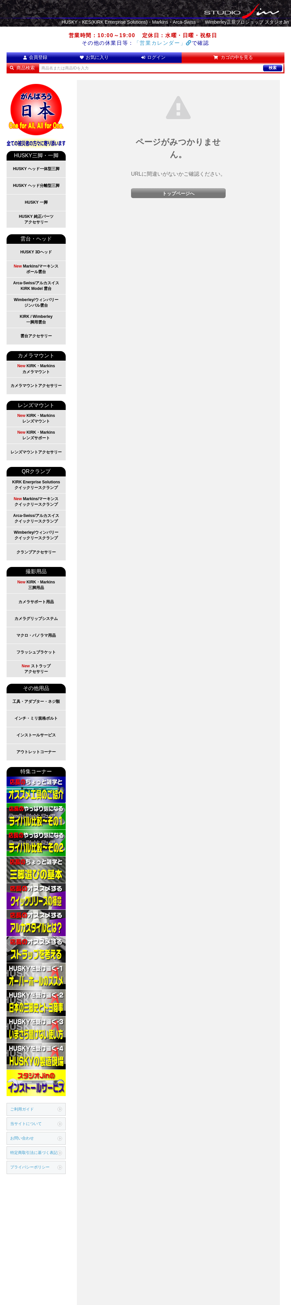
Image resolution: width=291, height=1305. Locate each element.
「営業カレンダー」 (163, 43)
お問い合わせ (22, 1138)
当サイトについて (26, 1123)
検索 (273, 67)
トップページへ (178, 193)
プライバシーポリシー (30, 1167)
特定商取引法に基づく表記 (33, 1152)
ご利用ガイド (22, 1109)
